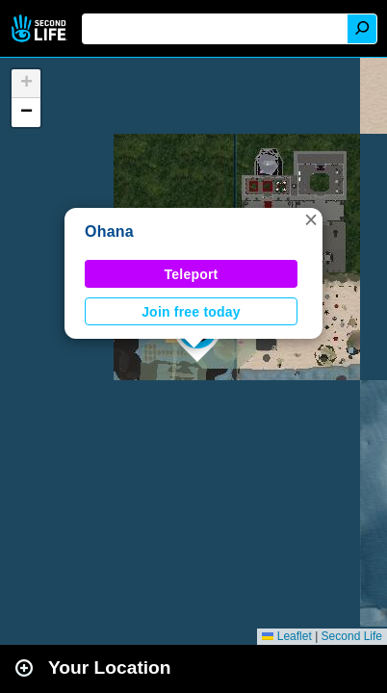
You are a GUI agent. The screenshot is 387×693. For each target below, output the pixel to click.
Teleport (192, 274)
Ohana (109, 231)
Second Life (41, 28)
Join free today (191, 312)
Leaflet (286, 636)
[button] (310, 219)
